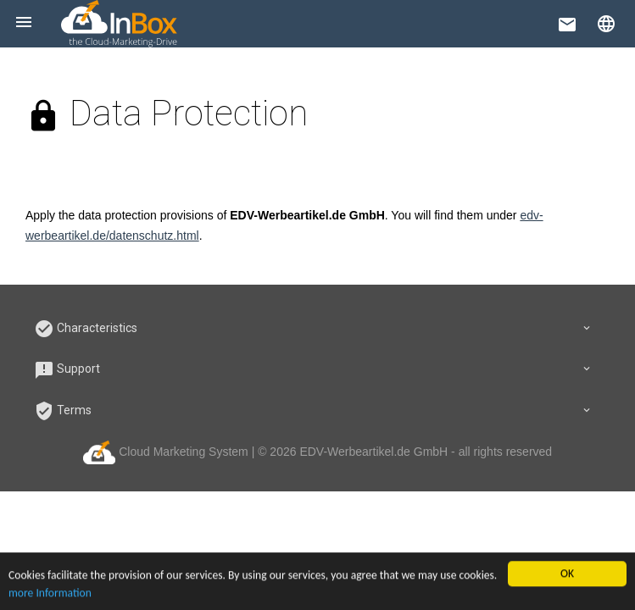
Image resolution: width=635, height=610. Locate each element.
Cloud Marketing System (167, 451)
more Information (50, 594)
